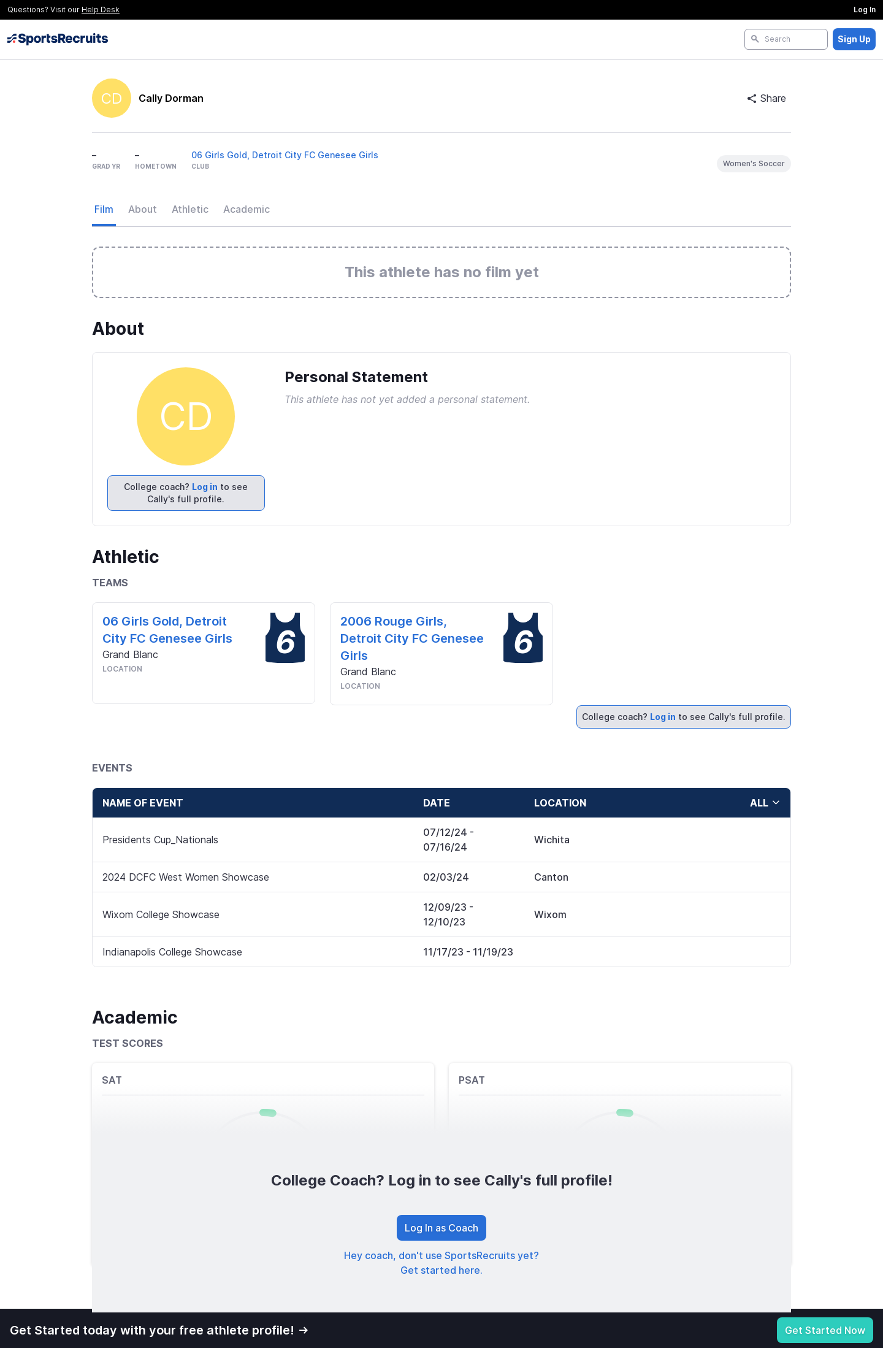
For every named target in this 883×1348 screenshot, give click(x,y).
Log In (865, 9)
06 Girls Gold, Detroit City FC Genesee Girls (284, 155)
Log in (205, 486)
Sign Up (854, 39)
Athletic (190, 209)
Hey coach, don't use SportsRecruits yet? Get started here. (441, 1262)
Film (103, 209)
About (142, 209)
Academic (246, 209)
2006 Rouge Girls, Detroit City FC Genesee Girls (412, 638)
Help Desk (101, 9)
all (765, 803)
